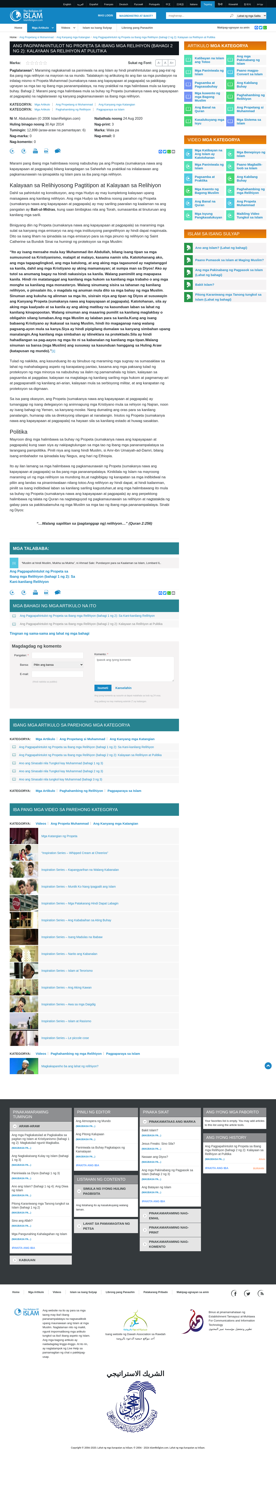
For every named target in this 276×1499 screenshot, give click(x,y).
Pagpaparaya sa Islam (110, 109)
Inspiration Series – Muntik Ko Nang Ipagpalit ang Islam (78, 886)
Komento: (101, 654)
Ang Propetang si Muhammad (36, 37)
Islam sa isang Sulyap (97, 27)
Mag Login (105, 15)
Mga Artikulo (40, 27)
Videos (65, 27)
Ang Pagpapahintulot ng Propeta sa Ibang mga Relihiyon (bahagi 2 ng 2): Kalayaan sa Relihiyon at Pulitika (87, 624)
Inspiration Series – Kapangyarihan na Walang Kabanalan (80, 869)
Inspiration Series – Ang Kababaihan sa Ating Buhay (76, 920)
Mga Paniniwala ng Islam (209, 72)
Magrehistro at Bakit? (136, 15)
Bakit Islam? (204, 284)
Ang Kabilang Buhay (247, 84)
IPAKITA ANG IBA (23, 1247)
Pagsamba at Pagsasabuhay (206, 84)
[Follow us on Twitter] (247, 1293)
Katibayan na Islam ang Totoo (209, 60)
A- (158, 62)
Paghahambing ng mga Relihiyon (76, 1053)
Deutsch (123, 4)
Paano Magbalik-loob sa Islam (249, 166)
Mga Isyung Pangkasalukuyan (208, 215)
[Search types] (251, 15)
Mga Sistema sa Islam (249, 121)
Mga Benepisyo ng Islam (251, 154)
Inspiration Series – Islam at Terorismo (67, 970)
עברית (260, 4)
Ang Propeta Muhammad (70, 823)
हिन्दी (220, 4)
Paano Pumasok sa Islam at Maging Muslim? (229, 260)
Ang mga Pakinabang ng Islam (248, 59)
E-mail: (24, 674)
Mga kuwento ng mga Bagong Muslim (207, 96)
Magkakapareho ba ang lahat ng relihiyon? (70, 1066)
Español (93, 4)
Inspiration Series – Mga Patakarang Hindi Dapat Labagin (79, 903)
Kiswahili (233, 4)
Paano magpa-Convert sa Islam (250, 72)
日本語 (180, 4)
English (67, 4)
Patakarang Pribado (155, 1292)
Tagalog (208, 4)
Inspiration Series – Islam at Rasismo (66, 1021)
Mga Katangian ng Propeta (59, 836)
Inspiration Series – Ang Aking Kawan (66, 987)
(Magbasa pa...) (21, 1148)
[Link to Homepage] (26, 15)
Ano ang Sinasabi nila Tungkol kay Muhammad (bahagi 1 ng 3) (57, 763)
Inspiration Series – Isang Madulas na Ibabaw (71, 937)
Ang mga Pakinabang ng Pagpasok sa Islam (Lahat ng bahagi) (229, 272)
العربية (80, 4)
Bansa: (24, 664)
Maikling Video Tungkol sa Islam (250, 215)
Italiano (194, 4)
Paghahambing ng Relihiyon (73, 109)
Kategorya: (21, 104)
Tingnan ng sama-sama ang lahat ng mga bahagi (49, 633)
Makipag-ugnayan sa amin (233, 27)
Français (108, 4)
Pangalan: (21, 655)
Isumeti (103, 688)
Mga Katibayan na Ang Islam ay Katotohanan (208, 153)
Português (154, 4)
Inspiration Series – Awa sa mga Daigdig (68, 1004)
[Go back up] (268, 1065)
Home (18, 27)
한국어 (247, 4)
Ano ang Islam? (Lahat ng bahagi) (221, 248)
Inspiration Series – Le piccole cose (65, 1038)
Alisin (262, 1159)
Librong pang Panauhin (137, 27)
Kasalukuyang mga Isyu (209, 121)
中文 (168, 4)
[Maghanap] (231, 15)
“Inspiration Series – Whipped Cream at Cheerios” (74, 853)
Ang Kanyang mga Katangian (73, 37)
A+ (172, 62)
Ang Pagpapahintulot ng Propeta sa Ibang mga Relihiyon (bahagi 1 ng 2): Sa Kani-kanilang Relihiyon (42, 577)
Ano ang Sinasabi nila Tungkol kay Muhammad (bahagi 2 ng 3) (57, 771)
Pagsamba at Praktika (205, 178)
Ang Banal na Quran (205, 109)
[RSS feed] (261, 1293)
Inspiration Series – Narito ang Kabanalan (69, 954)
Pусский (138, 4)
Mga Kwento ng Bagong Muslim (207, 191)
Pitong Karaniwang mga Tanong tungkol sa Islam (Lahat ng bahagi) (228, 297)
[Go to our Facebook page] (234, 1293)
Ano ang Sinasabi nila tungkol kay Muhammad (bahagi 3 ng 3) (57, 779)
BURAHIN (258, 1168)
